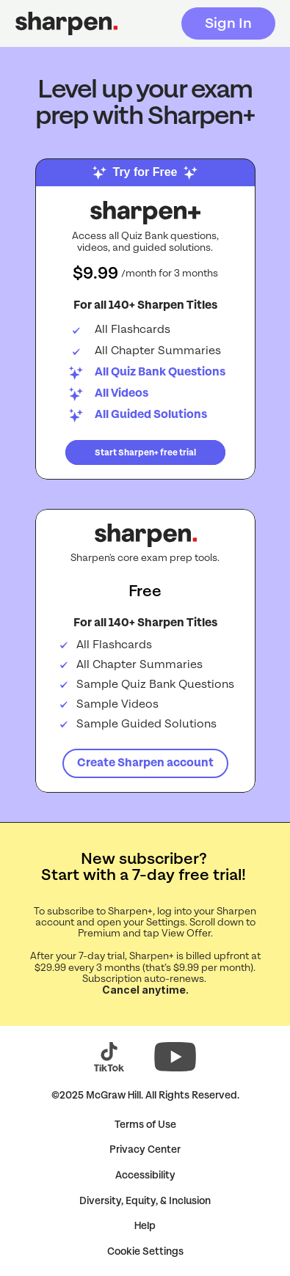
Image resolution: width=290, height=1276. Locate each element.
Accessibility (145, 1175)
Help (145, 1226)
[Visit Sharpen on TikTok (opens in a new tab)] (109, 1056)
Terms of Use (145, 1125)
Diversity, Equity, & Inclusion (145, 1201)
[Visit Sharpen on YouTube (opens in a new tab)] (175, 1056)
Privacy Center (145, 1149)
